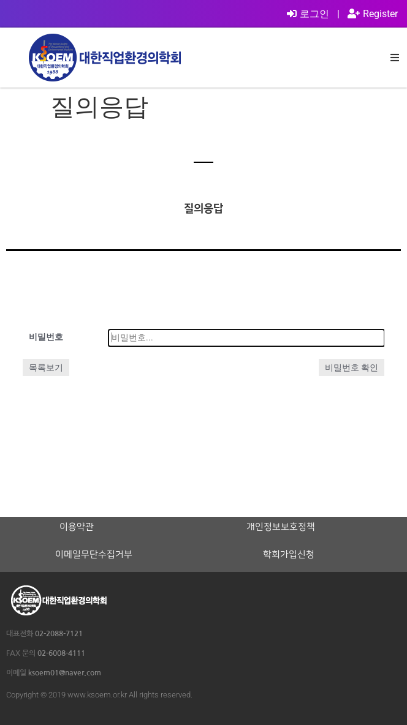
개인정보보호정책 (280, 527)
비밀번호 (46, 337)
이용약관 (76, 527)
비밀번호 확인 (351, 367)
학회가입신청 (288, 555)
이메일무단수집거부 (93, 555)
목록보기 (46, 367)
